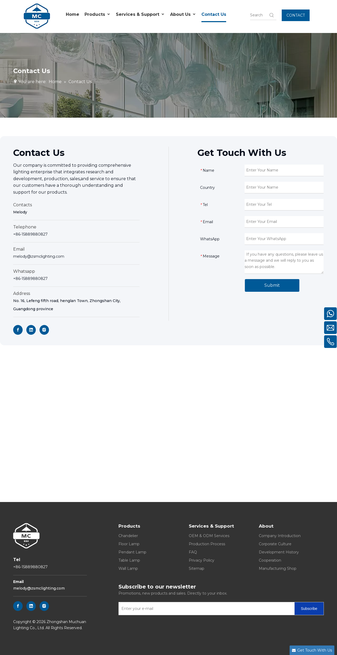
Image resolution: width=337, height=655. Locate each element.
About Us (183, 14)
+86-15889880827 (30, 234)
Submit (272, 285)
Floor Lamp (129, 544)
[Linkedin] (31, 330)
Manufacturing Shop (277, 568)
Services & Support (140, 14)
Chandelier (128, 535)
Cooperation (270, 560)
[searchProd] (259, 15)
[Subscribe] (309, 608)
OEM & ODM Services (209, 535)
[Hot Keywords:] (271, 15)
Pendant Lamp (132, 552)
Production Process (207, 544)
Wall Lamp (128, 568)
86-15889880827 (32, 278)
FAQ (193, 552)
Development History (279, 552)
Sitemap (196, 568)
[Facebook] (18, 330)
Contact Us (213, 14)
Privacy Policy (201, 560)
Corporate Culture (275, 544)
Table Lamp (129, 560)
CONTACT (295, 15)
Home (72, 14)
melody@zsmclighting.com (38, 256)
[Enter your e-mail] (205, 608)
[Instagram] (44, 330)
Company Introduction (280, 535)
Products (98, 14)
